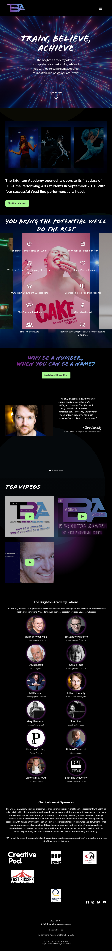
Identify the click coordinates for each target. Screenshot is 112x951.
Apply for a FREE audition (56, 375)
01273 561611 (56, 921)
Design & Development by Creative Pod (56, 944)
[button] (100, 8)
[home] (16, 8)
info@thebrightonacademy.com (56, 924)
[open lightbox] (29, 516)
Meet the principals (17, 203)
